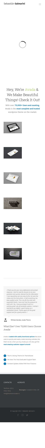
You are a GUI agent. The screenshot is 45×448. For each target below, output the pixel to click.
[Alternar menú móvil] (40, 4)
